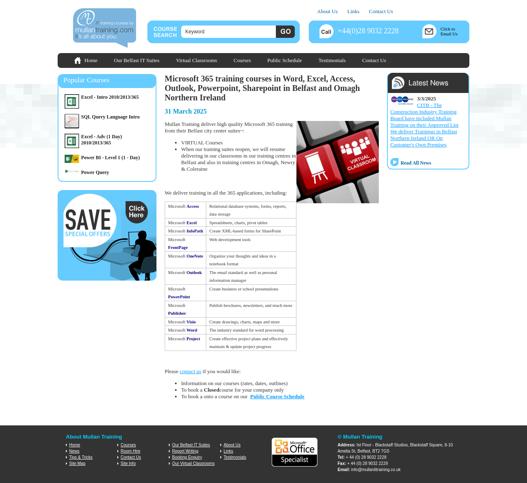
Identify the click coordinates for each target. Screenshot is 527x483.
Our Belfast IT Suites (137, 60)
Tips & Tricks (81, 457)
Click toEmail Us (449, 31)
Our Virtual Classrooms (193, 463)
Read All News (416, 163)
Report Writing (185, 451)
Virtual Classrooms (196, 60)
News (74, 451)
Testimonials (331, 60)
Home (91, 60)
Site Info (128, 463)
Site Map (77, 463)
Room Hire (130, 451)
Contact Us (381, 11)
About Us (327, 11)
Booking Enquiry (187, 457)
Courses (242, 60)
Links (353, 11)
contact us (190, 371)
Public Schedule (284, 60)
